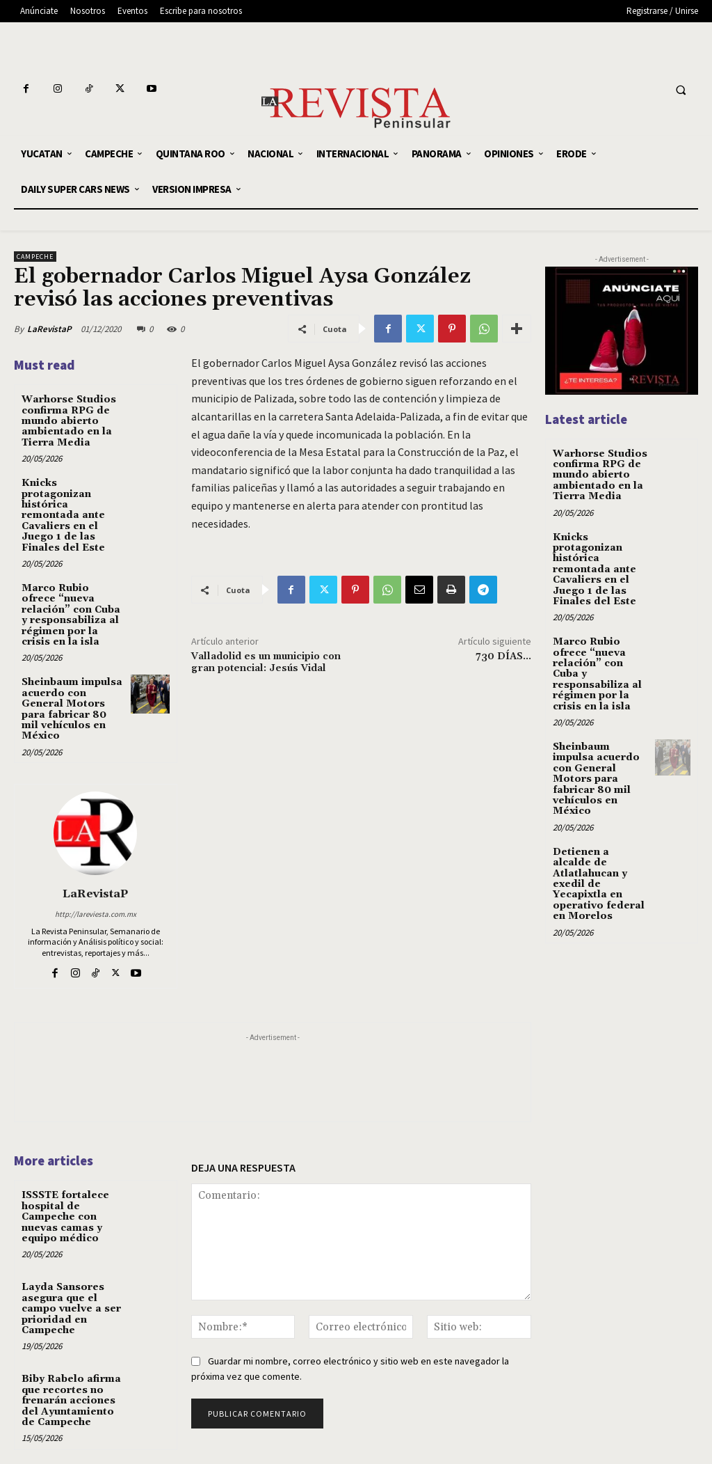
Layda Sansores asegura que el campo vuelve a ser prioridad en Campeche (71, 1309)
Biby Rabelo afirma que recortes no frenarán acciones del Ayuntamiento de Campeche (71, 1400)
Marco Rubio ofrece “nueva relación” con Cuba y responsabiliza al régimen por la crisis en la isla (71, 615)
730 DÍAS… (503, 656)
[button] (680, 90)
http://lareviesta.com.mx (95, 914)
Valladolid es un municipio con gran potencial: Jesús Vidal (266, 662)
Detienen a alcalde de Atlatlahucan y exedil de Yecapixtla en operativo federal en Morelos (599, 884)
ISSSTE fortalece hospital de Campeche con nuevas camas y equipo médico (65, 1217)
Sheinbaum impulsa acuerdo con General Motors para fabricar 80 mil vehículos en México (72, 709)
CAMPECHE (35, 256)
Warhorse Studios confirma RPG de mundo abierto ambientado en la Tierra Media (69, 421)
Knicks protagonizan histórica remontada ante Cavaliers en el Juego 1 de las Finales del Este (63, 515)
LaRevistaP (49, 329)
